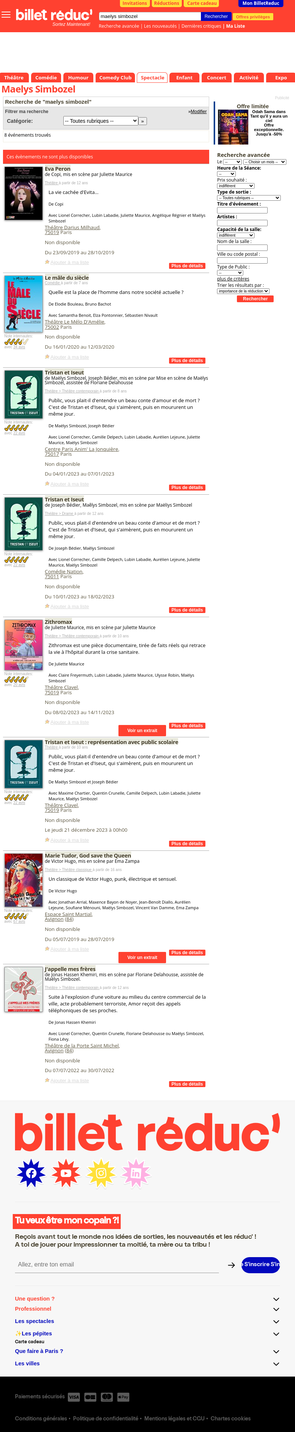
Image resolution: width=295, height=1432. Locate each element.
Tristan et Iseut (64, 372)
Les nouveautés (160, 26)
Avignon (54, 919)
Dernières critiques (201, 26)
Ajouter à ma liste (70, 262)
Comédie (53, 283)
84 (69, 919)
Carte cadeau (202, 3)
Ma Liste (235, 26)
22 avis (19, 433)
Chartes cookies (231, 1419)
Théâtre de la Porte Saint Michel (82, 1045)
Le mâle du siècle (67, 277)
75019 (52, 232)
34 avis (19, 347)
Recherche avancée (119, 26)
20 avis (19, 685)
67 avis (19, 921)
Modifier (199, 111)
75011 (52, 576)
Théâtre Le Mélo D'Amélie (75, 321)
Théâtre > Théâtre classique (69, 870)
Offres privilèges (253, 16)
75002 (52, 327)
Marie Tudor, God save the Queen (88, 855)
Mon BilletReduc (261, 3)
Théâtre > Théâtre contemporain (72, 391)
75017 (52, 453)
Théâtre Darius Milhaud (72, 227)
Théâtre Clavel (61, 687)
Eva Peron (57, 168)
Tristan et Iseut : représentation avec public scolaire (111, 742)
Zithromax (58, 621)
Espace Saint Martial (68, 914)
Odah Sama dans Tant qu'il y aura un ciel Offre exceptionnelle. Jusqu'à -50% (269, 122)
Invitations (135, 3)
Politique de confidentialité (105, 1419)
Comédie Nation (63, 571)
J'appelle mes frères (70, 969)
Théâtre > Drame (60, 514)
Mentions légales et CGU (174, 1419)
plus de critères (233, 279)
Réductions (166, 3)
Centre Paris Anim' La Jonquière (81, 449)
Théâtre (52, 183)
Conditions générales (41, 1419)
